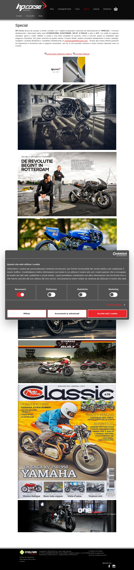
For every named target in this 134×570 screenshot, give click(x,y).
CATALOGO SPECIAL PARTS (59, 54)
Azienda (96, 9)
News (41, 16)
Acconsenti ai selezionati (67, 313)
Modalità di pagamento (96, 553)
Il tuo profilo (30, 16)
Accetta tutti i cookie (107, 313)
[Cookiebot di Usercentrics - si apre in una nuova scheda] (115, 254)
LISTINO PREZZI (82, 54)
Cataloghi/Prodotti (64, 9)
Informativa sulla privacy (28, 559)
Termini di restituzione (27, 557)
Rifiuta (27, 313)
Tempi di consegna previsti (97, 555)
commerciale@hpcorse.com (76, 41)
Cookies (22, 561)
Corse (77, 9)
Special (86, 9)
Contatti (19, 16)
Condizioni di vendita (95, 551)
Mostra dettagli (114, 305)
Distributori (107, 9)
